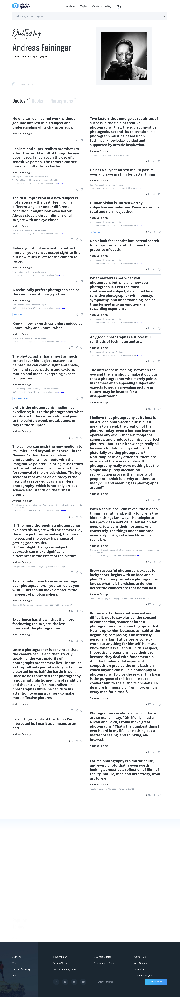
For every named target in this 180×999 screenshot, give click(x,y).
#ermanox (17, 939)
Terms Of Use (60, 965)
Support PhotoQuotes (64, 971)
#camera (95, 232)
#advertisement (20, 914)
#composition (21, 398)
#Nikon (16, 927)
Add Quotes (140, 965)
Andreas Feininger (22, 133)
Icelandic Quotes (102, 958)
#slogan (16, 908)
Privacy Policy (60, 958)
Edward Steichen (47, 933)
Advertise (139, 971)
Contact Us (140, 958)
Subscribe (156, 984)
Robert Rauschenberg (49, 940)
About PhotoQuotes (144, 977)
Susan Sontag (45, 927)
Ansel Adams (45, 921)
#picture (18, 314)
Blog (119, 6)
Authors (70, 6)
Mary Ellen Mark (131, 941)
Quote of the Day (102, 6)
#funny (16, 902)
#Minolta (17, 933)
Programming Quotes (105, 965)
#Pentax (16, 921)
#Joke (15, 896)
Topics (83, 6)
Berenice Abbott (46, 915)
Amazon (61, 183)
